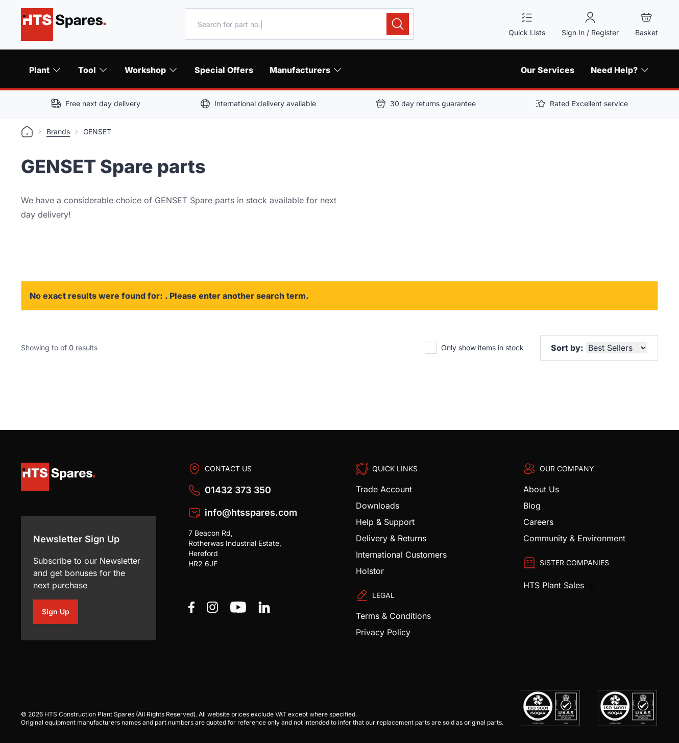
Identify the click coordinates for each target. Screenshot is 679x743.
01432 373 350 (238, 490)
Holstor (370, 571)
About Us (541, 489)
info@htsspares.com (251, 512)
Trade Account (384, 489)
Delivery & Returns (391, 538)
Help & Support (385, 522)
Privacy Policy (383, 632)
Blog (532, 505)
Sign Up (60, 613)
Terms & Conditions (393, 616)
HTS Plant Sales (555, 585)
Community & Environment (574, 538)
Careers (538, 522)
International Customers (401, 554)
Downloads (377, 505)
